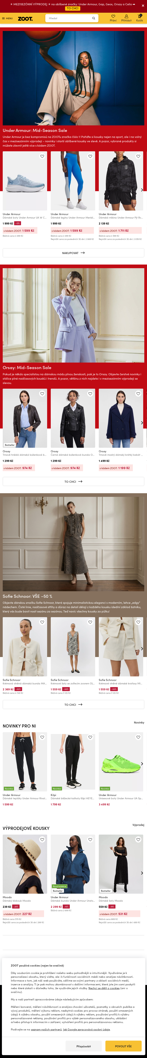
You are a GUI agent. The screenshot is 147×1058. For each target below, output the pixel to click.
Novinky (139, 722)
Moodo (7, 897)
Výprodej (138, 825)
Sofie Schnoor (11, 680)
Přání (113, 18)
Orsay (6, 451)
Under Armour (11, 214)
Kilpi (53, 795)
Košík (139, 17)
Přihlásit (126, 18)
